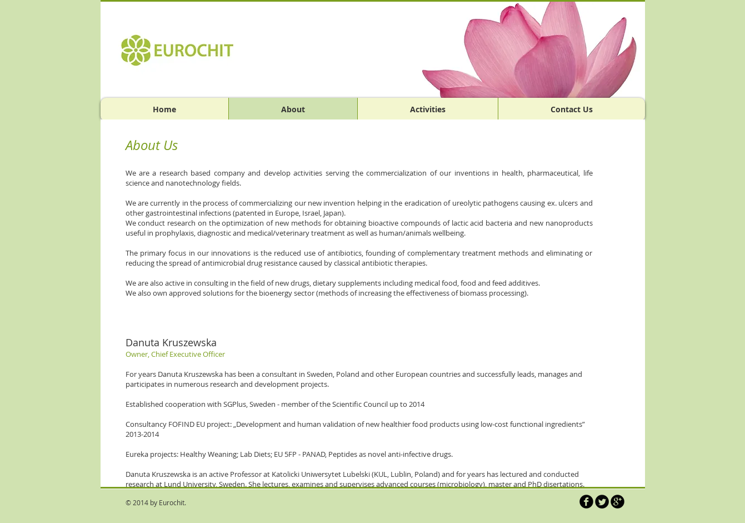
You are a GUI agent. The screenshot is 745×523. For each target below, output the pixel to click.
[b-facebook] (586, 502)
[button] (516, 49)
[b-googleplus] (617, 502)
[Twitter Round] (602, 502)
